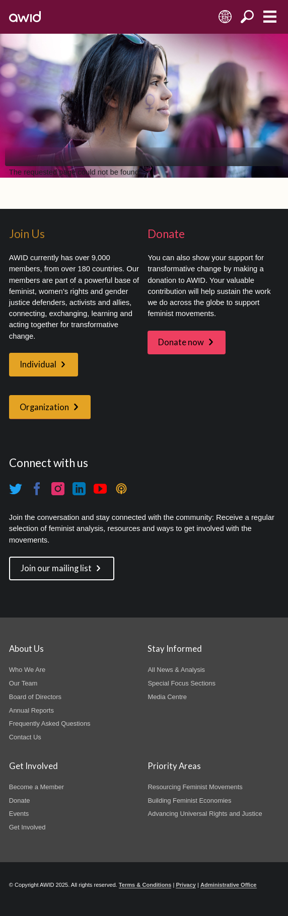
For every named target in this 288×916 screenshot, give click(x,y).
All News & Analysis (176, 669)
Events (19, 813)
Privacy (185, 885)
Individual (38, 364)
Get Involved (27, 827)
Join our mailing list (56, 568)
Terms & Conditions (145, 885)
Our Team (23, 683)
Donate (19, 800)
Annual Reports (31, 710)
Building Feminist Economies (189, 800)
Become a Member (36, 787)
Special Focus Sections (181, 683)
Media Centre (167, 697)
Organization (44, 407)
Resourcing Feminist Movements (195, 787)
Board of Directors (35, 697)
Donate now (181, 342)
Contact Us (25, 737)
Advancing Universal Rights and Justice (205, 813)
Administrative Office (228, 885)
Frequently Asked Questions (50, 723)
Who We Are (27, 669)
